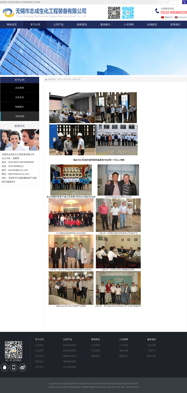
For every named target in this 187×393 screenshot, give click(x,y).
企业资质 (19, 88)
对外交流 (20, 116)
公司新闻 (95, 345)
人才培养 (123, 345)
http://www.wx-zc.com (18, 174)
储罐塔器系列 (69, 361)
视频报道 (95, 356)
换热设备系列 (69, 350)
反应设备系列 (69, 345)
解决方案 (151, 356)
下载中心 (151, 350)
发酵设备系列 (69, 356)
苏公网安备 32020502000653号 (125, 384)
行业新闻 (95, 350)
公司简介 (39, 345)
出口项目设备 (69, 367)
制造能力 (19, 106)
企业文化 (19, 97)
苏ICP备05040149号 (103, 384)
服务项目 (151, 339)
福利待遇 (123, 350)
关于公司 (67, 79)
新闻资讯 (95, 339)
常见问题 (151, 345)
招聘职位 (123, 356)
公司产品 (67, 339)
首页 (59, 79)
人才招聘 (123, 339)
